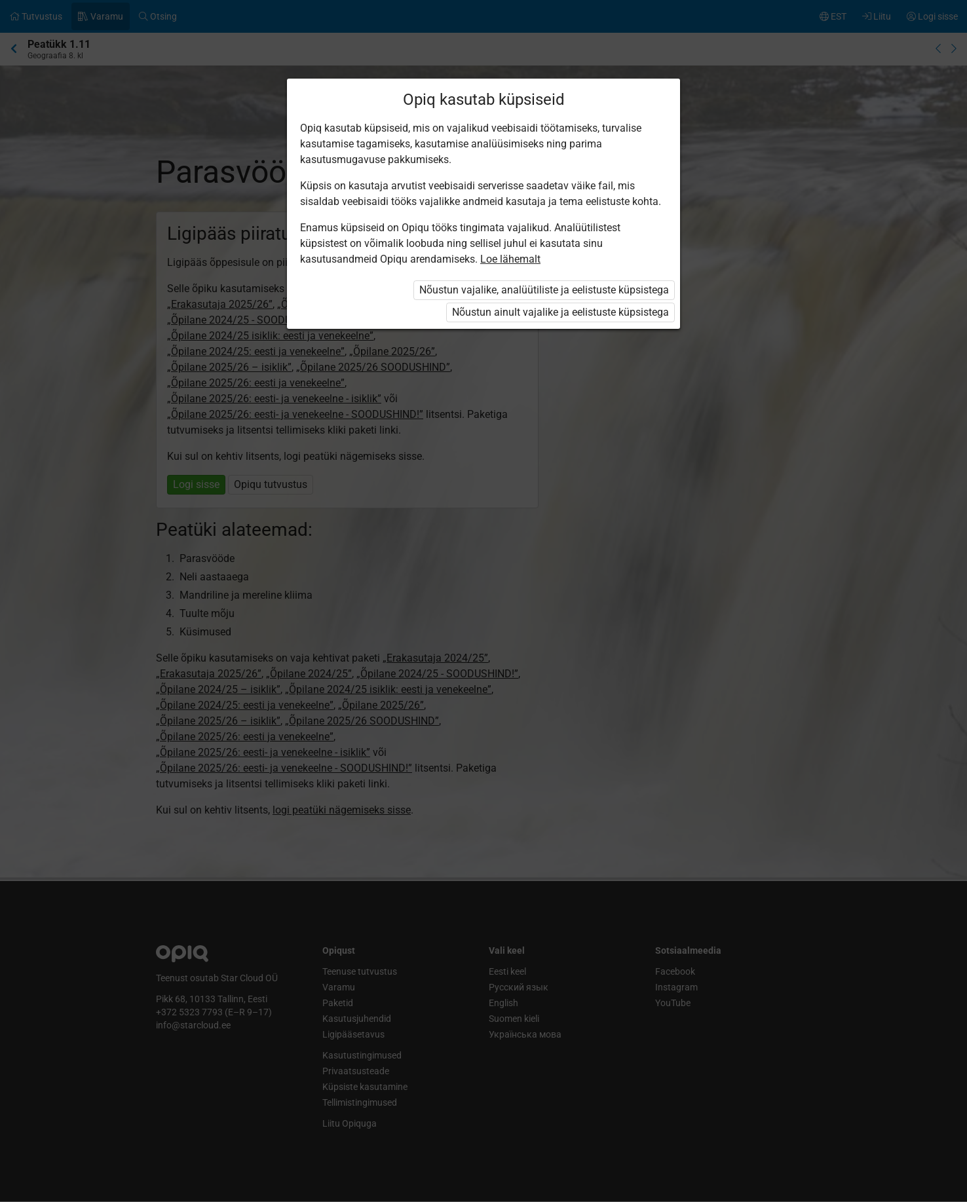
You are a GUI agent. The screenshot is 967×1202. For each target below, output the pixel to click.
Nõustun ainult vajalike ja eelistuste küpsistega (560, 312)
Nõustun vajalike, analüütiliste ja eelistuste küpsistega (544, 290)
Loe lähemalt (510, 259)
